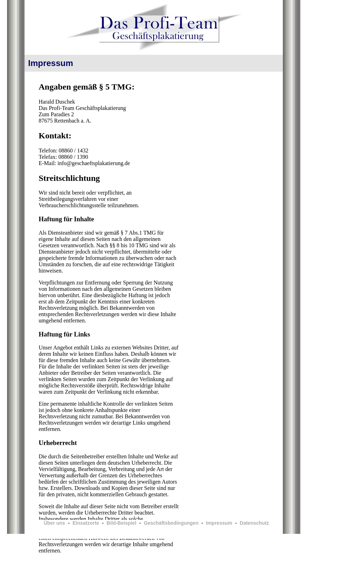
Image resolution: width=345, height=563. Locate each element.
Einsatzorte (85, 523)
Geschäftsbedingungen (171, 523)
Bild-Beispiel (121, 523)
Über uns (54, 523)
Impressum (219, 523)
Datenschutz (254, 523)
